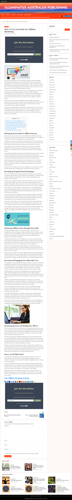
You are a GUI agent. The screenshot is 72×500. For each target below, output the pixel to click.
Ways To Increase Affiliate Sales (60, 70)
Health (50, 174)
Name (6, 440)
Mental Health (52, 202)
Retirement (51, 212)
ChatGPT (51, 164)
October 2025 (52, 87)
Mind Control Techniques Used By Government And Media (39, 480)
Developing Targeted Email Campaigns (14, 122)
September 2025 (52, 89)
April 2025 (51, 101)
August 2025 (51, 92)
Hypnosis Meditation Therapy (55, 181)
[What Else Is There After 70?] (51, 480)
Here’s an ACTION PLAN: (11, 128)
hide (18, 118)
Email (5, 445)
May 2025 (51, 99)
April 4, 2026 (13, 481)
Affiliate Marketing (53, 150)
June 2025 (51, 96)
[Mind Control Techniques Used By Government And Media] (29, 480)
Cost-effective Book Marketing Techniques (15, 467)
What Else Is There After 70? (55, 43)
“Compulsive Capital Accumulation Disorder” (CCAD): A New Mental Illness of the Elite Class (62, 489)
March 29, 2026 (37, 483)
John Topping (7, 33)
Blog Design (51, 152)
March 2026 (51, 82)
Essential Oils (52, 171)
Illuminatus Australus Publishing (36, 7)
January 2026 (52, 84)
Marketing (6, 26)
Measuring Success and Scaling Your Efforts (15, 127)
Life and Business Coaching (55, 188)
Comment (6, 425)
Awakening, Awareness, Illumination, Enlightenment (17, 489)
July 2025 (51, 94)
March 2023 (51, 139)
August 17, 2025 (36, 469)
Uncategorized (52, 229)
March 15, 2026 (60, 481)
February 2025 (52, 106)
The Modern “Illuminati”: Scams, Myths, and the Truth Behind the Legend (39, 489)
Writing (51, 238)
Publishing (51, 210)
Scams (50, 219)
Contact (14, 14)
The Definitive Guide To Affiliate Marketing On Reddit (38, 467)
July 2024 (51, 120)
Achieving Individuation (54, 37)
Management (52, 195)
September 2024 (52, 115)
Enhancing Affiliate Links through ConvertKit (15, 124)
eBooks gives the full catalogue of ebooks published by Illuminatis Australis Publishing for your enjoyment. (25, 17)
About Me (8, 14)
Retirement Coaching (53, 214)
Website (6, 449)
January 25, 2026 (37, 491)
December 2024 (52, 111)
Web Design (51, 233)
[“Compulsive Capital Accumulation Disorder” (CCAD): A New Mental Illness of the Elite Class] (51, 489)
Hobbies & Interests (53, 176)
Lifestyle (51, 193)
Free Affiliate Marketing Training (13, 130)
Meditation (51, 200)
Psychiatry (51, 207)
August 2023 (51, 127)
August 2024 (51, 118)
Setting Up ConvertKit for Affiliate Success (15, 121)
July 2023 (51, 130)
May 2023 (51, 135)
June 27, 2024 (13, 33)
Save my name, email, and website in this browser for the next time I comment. (22, 453)
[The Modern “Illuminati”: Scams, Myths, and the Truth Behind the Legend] (29, 489)
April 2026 (51, 80)
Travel (50, 226)
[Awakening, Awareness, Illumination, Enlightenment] (6, 489)
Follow (67, 16)
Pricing (2, 14)
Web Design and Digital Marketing (56, 236)
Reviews (51, 217)
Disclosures (20, 14)
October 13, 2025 (60, 492)
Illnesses (51, 183)
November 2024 (52, 113)
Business (51, 160)
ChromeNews (39, 498)
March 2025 (51, 103)
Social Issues (51, 222)
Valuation (51, 231)
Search (52, 26)
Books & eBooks (52, 157)
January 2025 (52, 108)
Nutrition (51, 205)
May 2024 (51, 125)
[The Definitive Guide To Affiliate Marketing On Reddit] (28, 467)
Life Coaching (52, 191)
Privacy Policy (27, 14)
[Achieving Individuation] (6, 480)
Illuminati (51, 186)
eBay (50, 169)
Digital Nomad (52, 167)
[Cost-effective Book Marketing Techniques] (6, 467)
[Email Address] (20, 54)
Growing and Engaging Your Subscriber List (15, 125)
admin (50, 62)
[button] (5, 381)
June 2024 (51, 123)
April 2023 (51, 137)
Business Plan (52, 162)
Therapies (51, 224)
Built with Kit (24, 60)
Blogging (51, 155)
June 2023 (51, 132)
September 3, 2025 (14, 469)
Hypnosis (51, 179)
